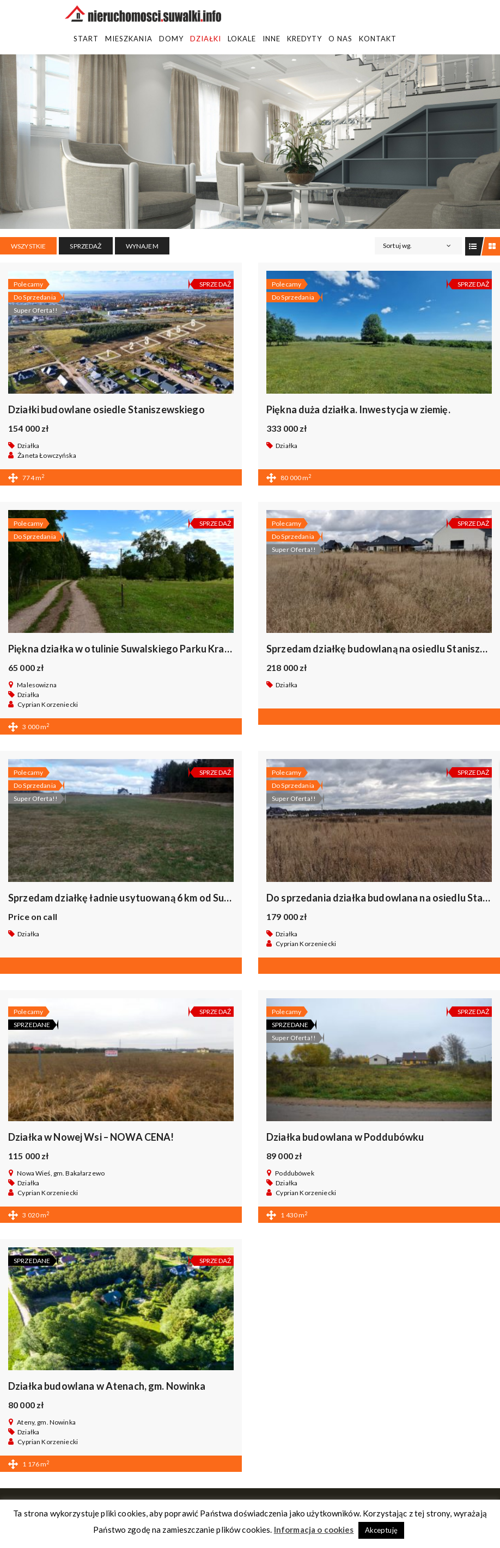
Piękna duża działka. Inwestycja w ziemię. (358, 409)
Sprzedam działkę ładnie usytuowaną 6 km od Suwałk (128, 898)
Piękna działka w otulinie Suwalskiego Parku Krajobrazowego (146, 649)
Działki (205, 38)
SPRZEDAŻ (85, 246)
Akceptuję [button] (381, 1530)
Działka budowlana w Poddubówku (345, 1137)
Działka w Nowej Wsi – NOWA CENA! (91, 1137)
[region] (250, 141)
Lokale (242, 38)
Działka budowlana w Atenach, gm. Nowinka (107, 1386)
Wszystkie (28, 246)
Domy (171, 38)
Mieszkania (129, 38)
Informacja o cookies (314, 1529)
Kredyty (304, 38)
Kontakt (378, 38)
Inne (272, 38)
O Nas (340, 38)
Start (86, 38)
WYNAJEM (142, 246)
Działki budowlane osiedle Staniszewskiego (106, 409)
